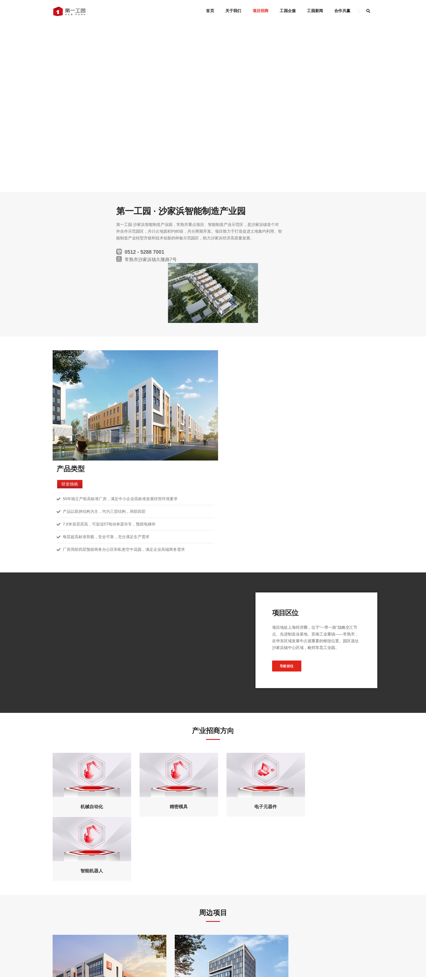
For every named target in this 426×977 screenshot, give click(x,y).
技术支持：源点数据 (170, 966)
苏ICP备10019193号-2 (137, 966)
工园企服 (288, 10)
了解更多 (103, 820)
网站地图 (79, 951)
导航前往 (299, 511)
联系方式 (98, 951)
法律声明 (60, 951)
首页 (210, 10)
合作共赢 (342, 10)
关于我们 (233, 10)
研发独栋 (234, 320)
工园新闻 (315, 10)
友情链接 (117, 951)
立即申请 (213, 900)
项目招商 (261, 10)
